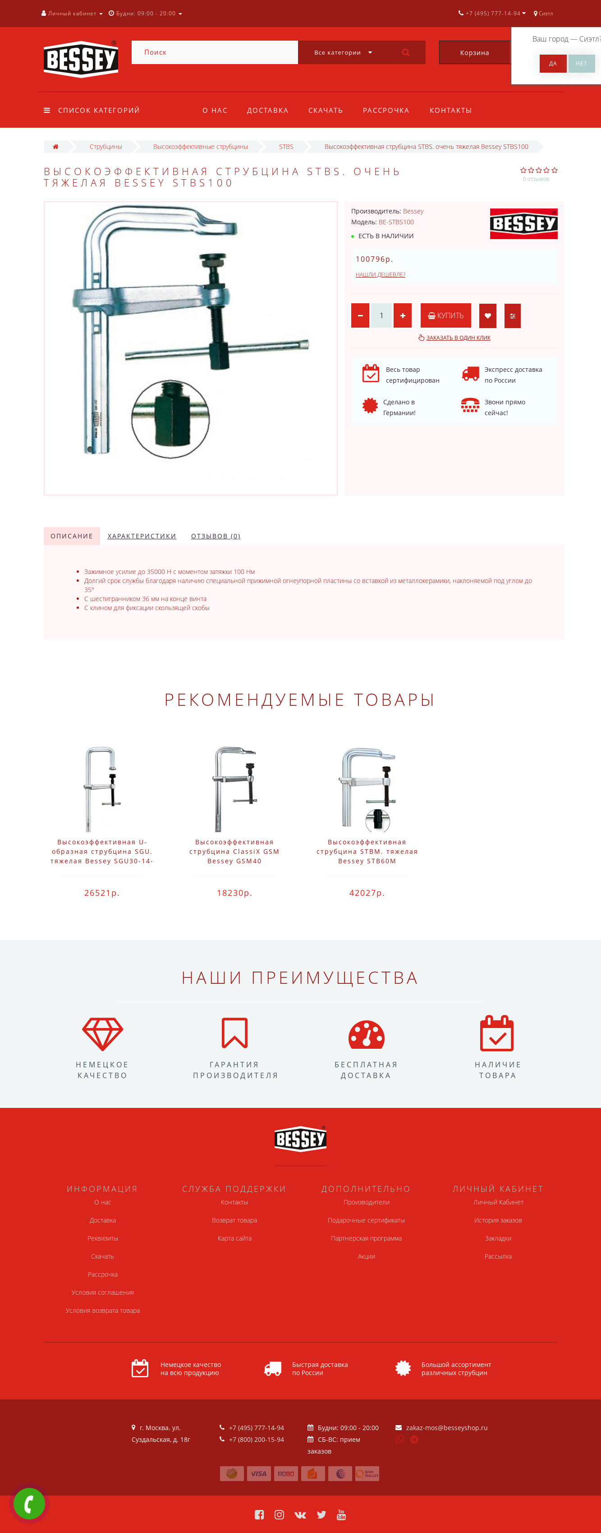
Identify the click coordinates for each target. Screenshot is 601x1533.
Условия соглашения (103, 1292)
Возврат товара (234, 1220)
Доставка (268, 110)
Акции (366, 1256)
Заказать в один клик (459, 338)
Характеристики (142, 536)
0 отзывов (536, 179)
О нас (215, 110)
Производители (367, 1202)
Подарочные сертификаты (366, 1220)
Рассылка (498, 1256)
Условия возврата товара (103, 1310)
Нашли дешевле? (380, 274)
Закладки (498, 1238)
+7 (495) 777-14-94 (256, 1427)
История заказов (498, 1220)
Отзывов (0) (216, 536)
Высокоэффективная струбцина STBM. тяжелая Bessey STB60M (367, 851)
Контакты (451, 110)
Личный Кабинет (498, 1202)
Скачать (326, 110)
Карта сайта (235, 1238)
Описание (71, 536)
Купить (446, 315)
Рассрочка (386, 110)
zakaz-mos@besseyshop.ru (447, 1427)
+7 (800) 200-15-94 (256, 1439)
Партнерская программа (366, 1238)
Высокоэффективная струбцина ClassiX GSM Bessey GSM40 (234, 851)
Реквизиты (102, 1238)
